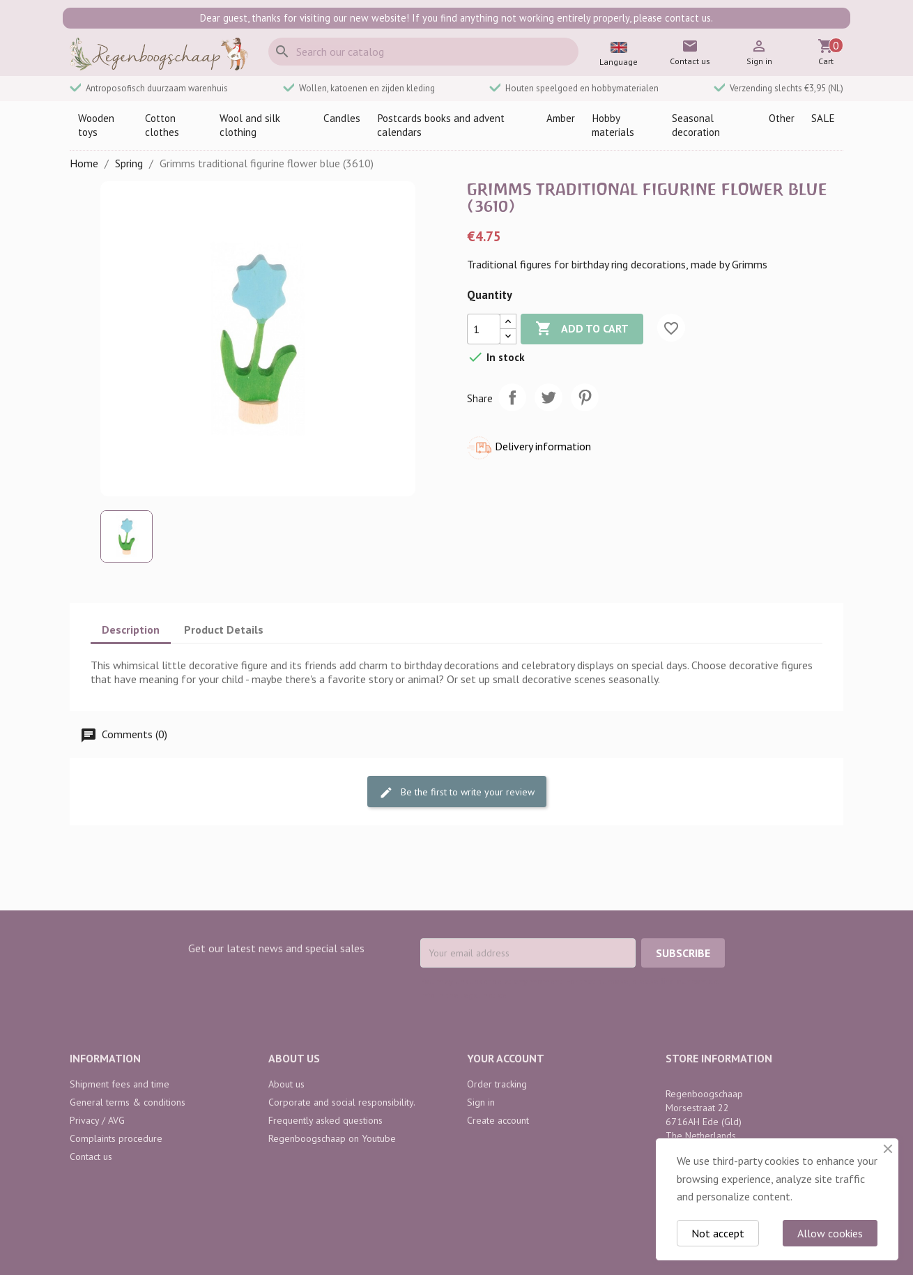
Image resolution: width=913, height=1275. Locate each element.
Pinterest (585, 397)
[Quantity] (483, 329)
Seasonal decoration (696, 125)
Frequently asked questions (325, 1120)
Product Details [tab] (223, 629)
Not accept (717, 1233)
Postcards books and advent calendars (441, 125)
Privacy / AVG (97, 1120)
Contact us (91, 1156)
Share (512, 397)
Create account (498, 1120)
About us (286, 1084)
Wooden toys (96, 125)
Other (782, 118)
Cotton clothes (162, 125)
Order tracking (497, 1084)
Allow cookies (830, 1233)
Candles (341, 118)
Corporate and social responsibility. (341, 1102)
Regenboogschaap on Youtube (332, 1138)
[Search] (423, 52)
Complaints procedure (116, 1138)
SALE (823, 118)
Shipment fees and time (119, 1084)
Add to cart (582, 329)
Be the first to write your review (457, 792)
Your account (505, 1058)
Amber (560, 118)
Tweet (548, 397)
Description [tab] (131, 629)
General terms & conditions (127, 1102)
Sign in (481, 1102)
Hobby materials (613, 125)
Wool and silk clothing (250, 125)
